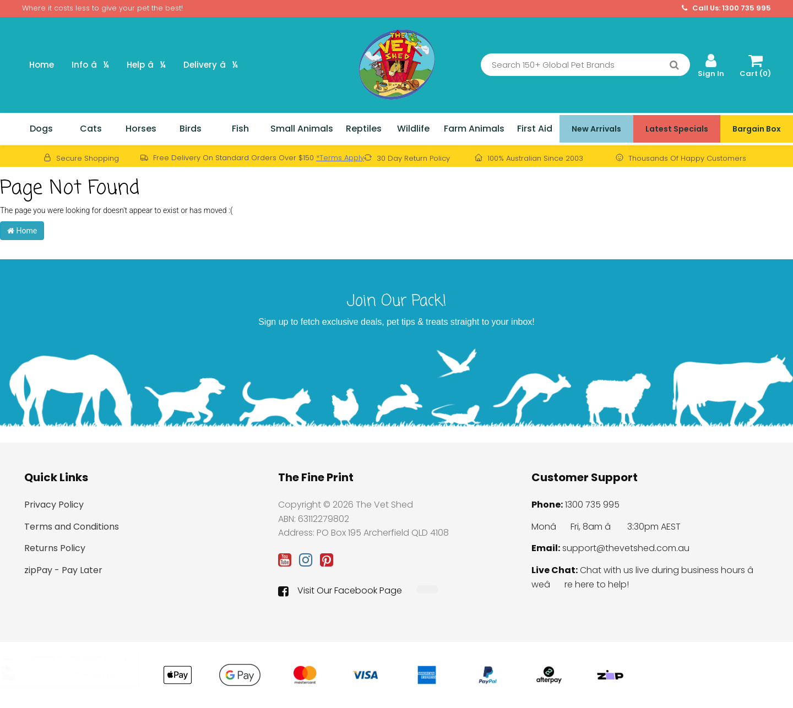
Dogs (41, 128)
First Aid (534, 128)
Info (90, 64)
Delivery (210, 64)
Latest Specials (676, 128)
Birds (191, 128)
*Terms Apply (340, 158)
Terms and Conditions (71, 526)
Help (146, 64)
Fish (240, 128)
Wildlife (413, 128)
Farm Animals (474, 128)
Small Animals (301, 128)
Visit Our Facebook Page (340, 591)
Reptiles (364, 128)
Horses (141, 128)
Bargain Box (756, 128)
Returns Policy (54, 548)
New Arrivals (596, 128)
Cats (91, 128)
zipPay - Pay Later (63, 570)
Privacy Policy (54, 504)
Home (41, 64)
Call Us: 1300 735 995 (726, 8)
